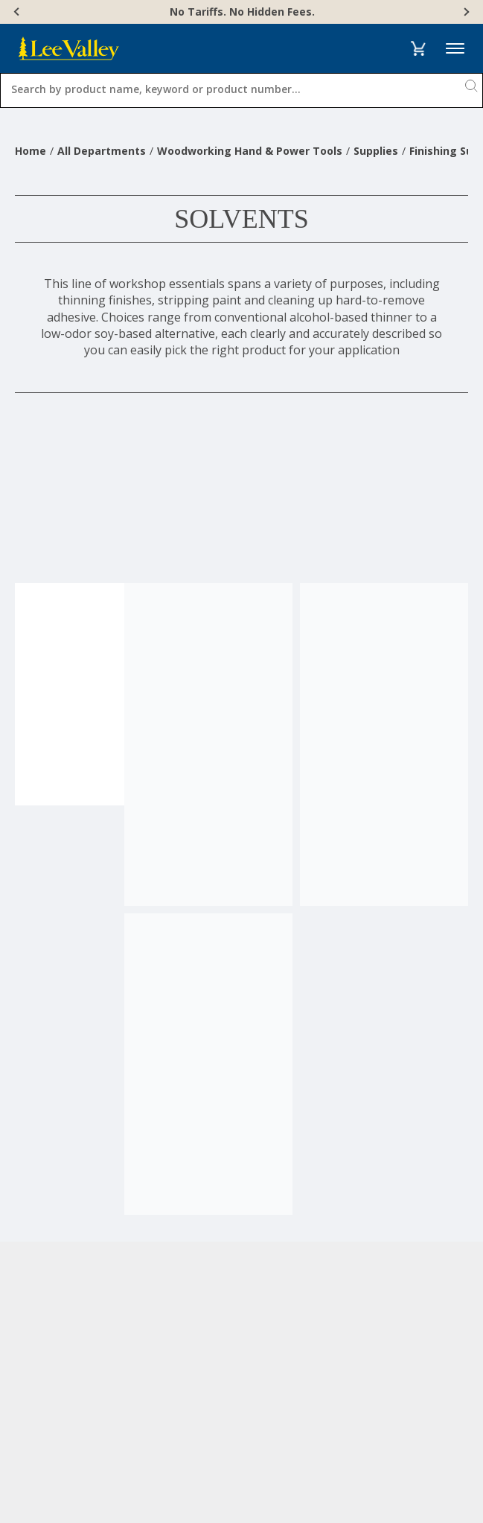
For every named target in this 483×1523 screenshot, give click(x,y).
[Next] (465, 11)
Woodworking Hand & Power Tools (249, 151)
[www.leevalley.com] (69, 48)
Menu (455, 48)
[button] (418, 48)
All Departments (101, 151)
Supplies (376, 151)
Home (30, 151)
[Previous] (17, 11)
